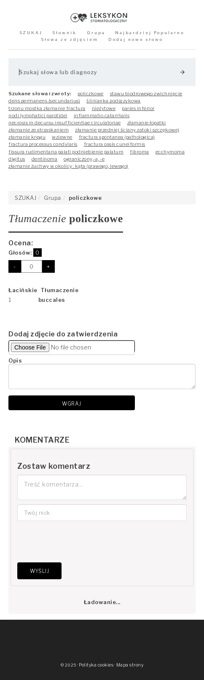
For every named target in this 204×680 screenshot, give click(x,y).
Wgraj (71, 403)
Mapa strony (130, 665)
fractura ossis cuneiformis (114, 144)
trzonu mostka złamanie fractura (47, 108)
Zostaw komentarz (53, 466)
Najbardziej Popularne (150, 32)
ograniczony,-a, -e (84, 159)
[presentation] (81, 541)
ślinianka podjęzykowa (113, 101)
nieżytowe (104, 108)
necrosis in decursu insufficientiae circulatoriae (64, 123)
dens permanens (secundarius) (44, 101)
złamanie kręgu (27, 137)
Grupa (96, 32)
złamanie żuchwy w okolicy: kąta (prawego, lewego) (68, 166)
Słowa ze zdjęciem (69, 39)
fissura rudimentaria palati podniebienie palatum (65, 152)
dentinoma (45, 159)
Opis (15, 360)
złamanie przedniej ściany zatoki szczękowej (127, 130)
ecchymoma (170, 152)
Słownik (64, 32)
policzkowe (91, 94)
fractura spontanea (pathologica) (117, 137)
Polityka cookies (96, 665)
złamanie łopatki (146, 123)
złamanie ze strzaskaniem (38, 130)
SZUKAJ (31, 32)
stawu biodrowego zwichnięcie (146, 94)
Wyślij (39, 571)
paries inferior (138, 108)
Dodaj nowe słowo (135, 39)
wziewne (62, 137)
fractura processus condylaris (43, 144)
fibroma (139, 152)
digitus (16, 159)
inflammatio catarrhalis (102, 115)
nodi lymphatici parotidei (37, 115)
